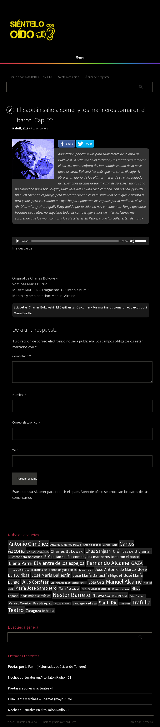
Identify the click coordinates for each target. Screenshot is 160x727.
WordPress (69, 722)
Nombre (19, 395)
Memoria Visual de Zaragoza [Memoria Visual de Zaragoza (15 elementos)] (95, 588)
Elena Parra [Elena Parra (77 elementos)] (20, 563)
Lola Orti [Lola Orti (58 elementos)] (96, 582)
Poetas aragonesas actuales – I (30, 688)
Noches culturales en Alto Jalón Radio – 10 (39, 710)
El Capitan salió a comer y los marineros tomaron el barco (97, 307)
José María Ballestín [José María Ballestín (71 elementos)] (51, 575)
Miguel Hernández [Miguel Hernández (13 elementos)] (120, 589)
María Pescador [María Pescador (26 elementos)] (69, 588)
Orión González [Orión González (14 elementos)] (137, 596)
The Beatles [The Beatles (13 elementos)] (124, 603)
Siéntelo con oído (68, 77)
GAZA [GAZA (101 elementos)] (136, 563)
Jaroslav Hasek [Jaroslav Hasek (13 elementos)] (86, 570)
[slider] (75, 241)
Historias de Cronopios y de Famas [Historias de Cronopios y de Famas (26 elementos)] (54, 570)
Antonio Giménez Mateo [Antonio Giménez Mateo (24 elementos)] (65, 545)
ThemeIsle (147, 722)
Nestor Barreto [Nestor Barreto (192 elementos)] (71, 595)
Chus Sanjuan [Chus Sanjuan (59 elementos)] (98, 551)
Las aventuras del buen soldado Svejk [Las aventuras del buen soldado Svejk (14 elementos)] (68, 582)
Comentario (21, 356)
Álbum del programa (97, 77)
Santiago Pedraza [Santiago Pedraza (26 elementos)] (85, 603)
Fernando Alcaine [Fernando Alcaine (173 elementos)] (107, 563)
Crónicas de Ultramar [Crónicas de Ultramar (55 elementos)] (132, 551)
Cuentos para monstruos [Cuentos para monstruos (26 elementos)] (25, 557)
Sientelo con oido (26, 722)
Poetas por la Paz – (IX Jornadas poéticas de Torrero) (47, 666)
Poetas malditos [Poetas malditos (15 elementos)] (62, 603)
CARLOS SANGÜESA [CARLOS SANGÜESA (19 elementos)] (38, 552)
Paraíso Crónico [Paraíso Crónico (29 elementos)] (20, 603)
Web (15, 450)
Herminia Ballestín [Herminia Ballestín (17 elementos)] (19, 570)
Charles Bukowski (41, 307)
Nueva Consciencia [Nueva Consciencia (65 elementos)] (110, 595)
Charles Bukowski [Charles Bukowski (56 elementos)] (67, 551)
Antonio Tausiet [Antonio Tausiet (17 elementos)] (92, 544)
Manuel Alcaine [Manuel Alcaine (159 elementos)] (124, 581)
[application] (80, 241)
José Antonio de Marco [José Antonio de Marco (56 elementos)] (115, 569)
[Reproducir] (18, 241)
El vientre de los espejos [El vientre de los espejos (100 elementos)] (59, 563)
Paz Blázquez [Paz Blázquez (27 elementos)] (42, 603)
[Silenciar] (132, 241)
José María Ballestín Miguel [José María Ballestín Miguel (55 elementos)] (97, 575)
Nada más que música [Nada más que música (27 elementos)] (35, 596)
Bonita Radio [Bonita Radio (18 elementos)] (110, 544)
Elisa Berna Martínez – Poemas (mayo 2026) (40, 699)
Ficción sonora (39, 128)
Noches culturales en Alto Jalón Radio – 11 (39, 677)
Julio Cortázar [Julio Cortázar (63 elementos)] (35, 582)
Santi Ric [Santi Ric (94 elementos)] (108, 602)
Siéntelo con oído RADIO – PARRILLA (31, 77)
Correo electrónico (26, 422)
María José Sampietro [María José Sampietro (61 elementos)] (36, 588)
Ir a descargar (23, 248)
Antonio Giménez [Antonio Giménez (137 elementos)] (28, 543)
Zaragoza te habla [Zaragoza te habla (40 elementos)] (40, 610)
